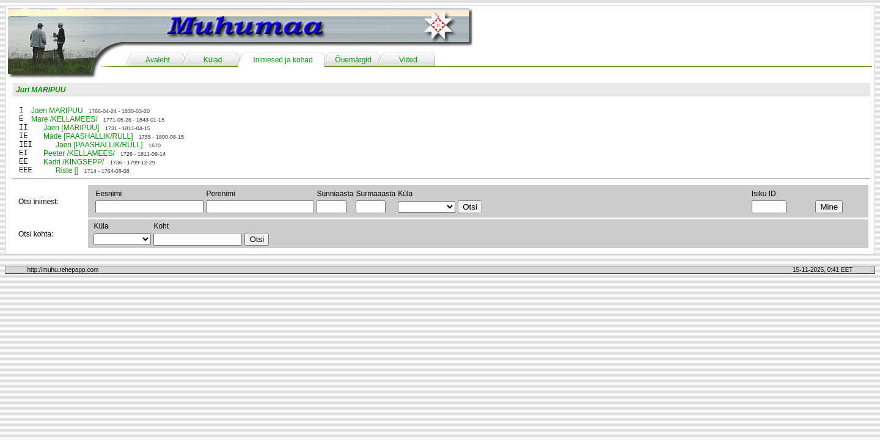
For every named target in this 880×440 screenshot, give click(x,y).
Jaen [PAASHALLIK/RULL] (99, 145)
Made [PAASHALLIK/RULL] (88, 136)
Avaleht (157, 60)
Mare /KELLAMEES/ (64, 119)
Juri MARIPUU (40, 90)
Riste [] (67, 170)
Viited (408, 60)
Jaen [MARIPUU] (71, 127)
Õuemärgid (353, 60)
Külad (213, 60)
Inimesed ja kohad (282, 60)
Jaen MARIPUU (57, 110)
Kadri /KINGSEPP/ (73, 162)
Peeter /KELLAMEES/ (79, 153)
